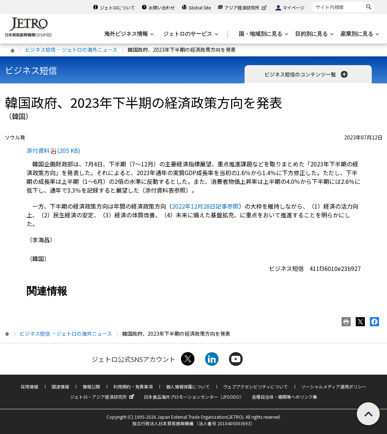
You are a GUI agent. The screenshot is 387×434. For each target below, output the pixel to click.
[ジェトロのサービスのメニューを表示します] (190, 34)
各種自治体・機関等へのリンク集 (284, 397)
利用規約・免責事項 (133, 386)
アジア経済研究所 (246, 7)
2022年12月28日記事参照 (205, 206)
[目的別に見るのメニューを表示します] (313, 34)
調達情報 (60, 386)
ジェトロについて (117, 7)
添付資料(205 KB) (53, 150)
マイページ (294, 7)
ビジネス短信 (31, 70)
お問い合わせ (162, 7)
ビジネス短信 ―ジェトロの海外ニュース (71, 49)
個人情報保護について (188, 386)
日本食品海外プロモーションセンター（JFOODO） (194, 397)
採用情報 (29, 386)
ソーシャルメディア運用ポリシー (333, 386)
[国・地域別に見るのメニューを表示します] (263, 34)
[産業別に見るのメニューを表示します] (359, 34)
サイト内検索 (311, 1)
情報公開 (91, 386)
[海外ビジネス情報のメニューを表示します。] (128, 34)
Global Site (200, 7)
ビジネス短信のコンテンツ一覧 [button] (307, 74)
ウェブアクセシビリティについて (255, 386)
